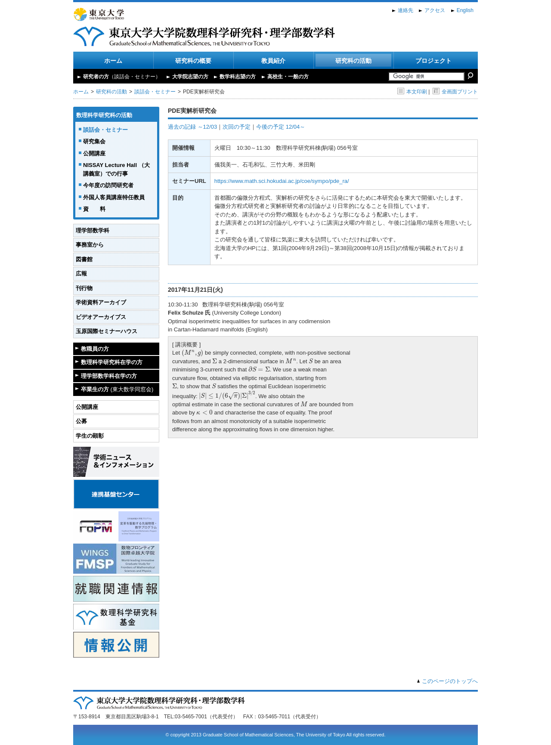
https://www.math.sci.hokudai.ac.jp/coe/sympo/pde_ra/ (281, 181)
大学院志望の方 (190, 77)
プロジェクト (433, 60)
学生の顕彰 (90, 436)
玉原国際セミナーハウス (106, 331)
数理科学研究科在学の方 (111, 362)
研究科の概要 (193, 60)
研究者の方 (122, 77)
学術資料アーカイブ (101, 302)
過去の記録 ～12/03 (192, 127)
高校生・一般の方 (288, 77)
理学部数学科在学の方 (109, 376)
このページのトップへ (450, 681)
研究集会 (94, 141)
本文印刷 (412, 92)
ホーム (113, 60)
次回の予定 (237, 127)
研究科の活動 (353, 60)
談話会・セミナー (155, 92)
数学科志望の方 (238, 77)
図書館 (84, 259)
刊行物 (84, 288)
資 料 (94, 209)
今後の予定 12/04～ (280, 127)
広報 (81, 273)
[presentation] (193, 353)
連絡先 (405, 10)
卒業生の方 (117, 389)
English (465, 10)
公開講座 (94, 153)
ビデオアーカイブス (101, 317)
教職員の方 (95, 349)
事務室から (90, 244)
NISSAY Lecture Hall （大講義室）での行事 (116, 169)
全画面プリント (455, 92)
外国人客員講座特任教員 (114, 197)
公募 (81, 421)
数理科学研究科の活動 (104, 115)
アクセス (434, 10)
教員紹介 (273, 60)
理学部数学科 (92, 230)
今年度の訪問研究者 (108, 185)
